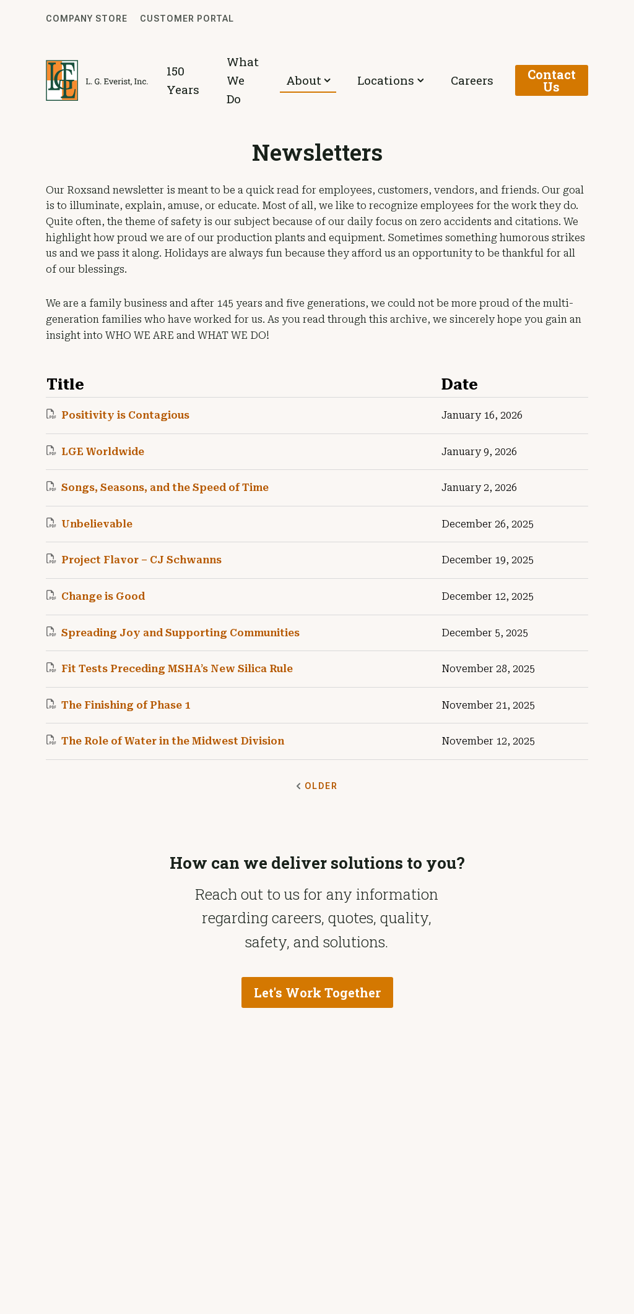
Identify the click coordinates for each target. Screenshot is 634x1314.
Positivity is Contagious (117, 415)
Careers (472, 80)
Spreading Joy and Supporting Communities (173, 632)
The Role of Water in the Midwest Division (165, 741)
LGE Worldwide (95, 451)
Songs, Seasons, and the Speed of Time (157, 487)
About (332, 80)
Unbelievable (89, 524)
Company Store (87, 18)
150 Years (200, 80)
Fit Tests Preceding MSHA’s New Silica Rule (169, 668)
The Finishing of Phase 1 (118, 705)
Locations (400, 80)
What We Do (269, 80)
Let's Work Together (317, 994)
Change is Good (95, 596)
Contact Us (548, 80)
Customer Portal (187, 18)
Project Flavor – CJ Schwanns (134, 559)
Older (317, 786)
